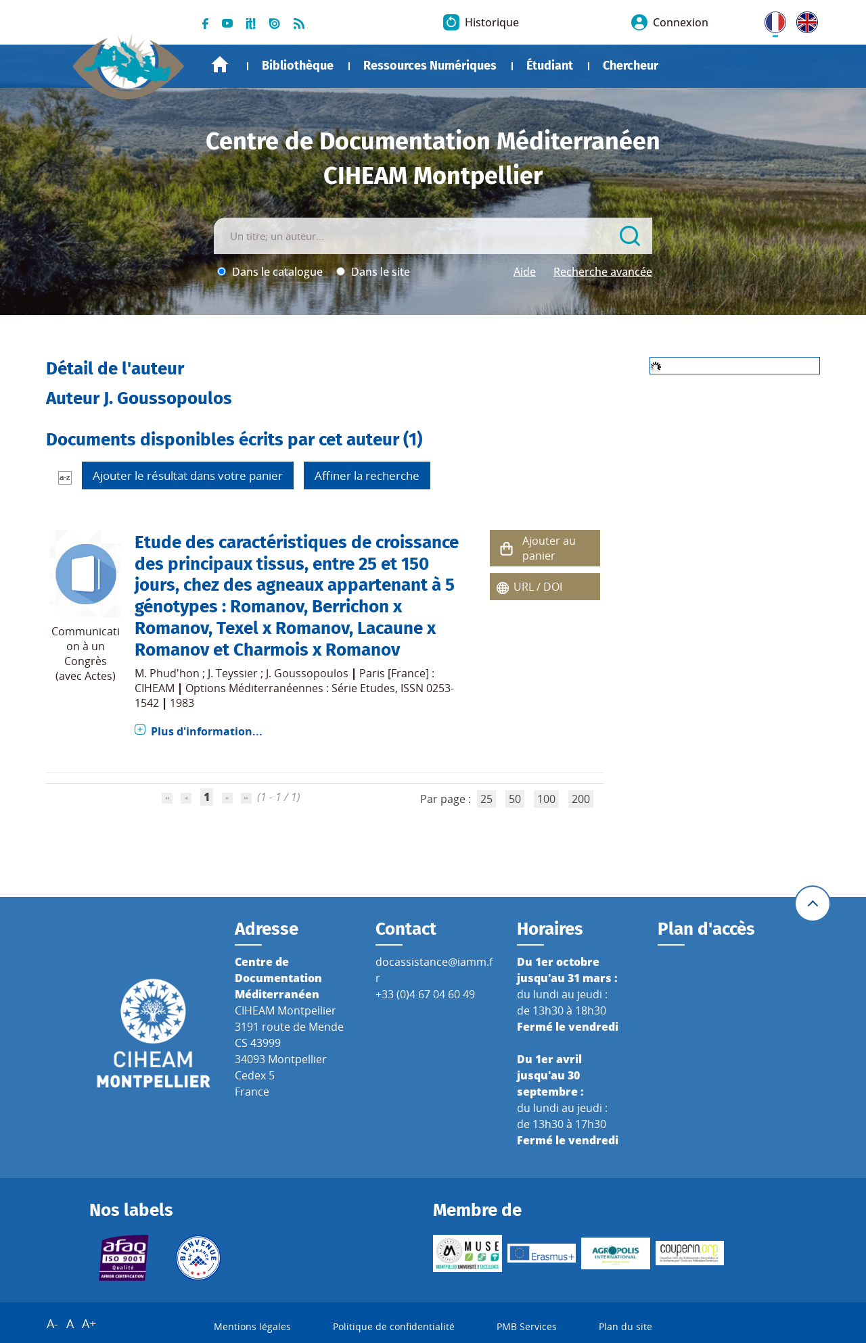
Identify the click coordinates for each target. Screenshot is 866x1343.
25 (486, 798)
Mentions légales (252, 1326)
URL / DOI (538, 586)
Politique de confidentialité (394, 1326)
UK (803, 19)
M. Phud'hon (167, 673)
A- (52, 1323)
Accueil (220, 64)
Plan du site (625, 1326)
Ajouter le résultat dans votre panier (188, 475)
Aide (525, 271)
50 (515, 798)
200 (581, 798)
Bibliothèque (298, 65)
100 (546, 798)
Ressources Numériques (430, 65)
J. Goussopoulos (307, 673)
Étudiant (549, 65)
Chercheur (630, 65)
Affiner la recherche (367, 475)
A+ (89, 1323)
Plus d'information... (207, 731)
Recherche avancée (602, 271)
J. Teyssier (233, 673)
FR (771, 19)
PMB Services (527, 1326)
